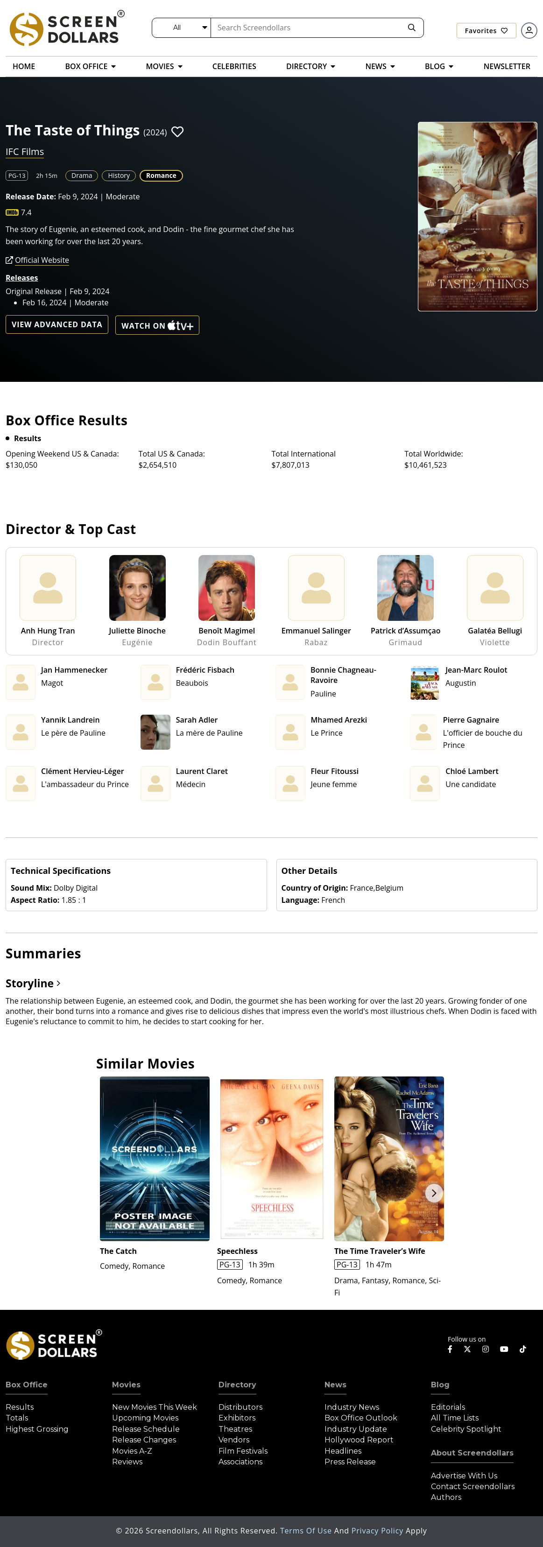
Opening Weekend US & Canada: (62, 454)
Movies (126, 1384)
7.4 (26, 212)
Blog (440, 1384)
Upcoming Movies (145, 1417)
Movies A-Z (132, 1451)
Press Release (350, 1461)
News (335, 1384)
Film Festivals (243, 1451)
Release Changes (144, 1439)
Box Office (27, 1384)
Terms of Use (307, 1531)
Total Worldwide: (433, 454)
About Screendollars (472, 1453)
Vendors (234, 1439)
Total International (304, 454)
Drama (81, 175)
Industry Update (355, 1429)
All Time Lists (455, 1417)
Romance (161, 175)
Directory (237, 1384)
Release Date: (31, 196)
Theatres (235, 1429)
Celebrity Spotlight (466, 1429)
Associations (240, 1461)
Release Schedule (146, 1429)
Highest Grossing (37, 1429)
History (119, 175)
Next (434, 1193)
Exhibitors (237, 1417)
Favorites (486, 30)
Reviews (127, 1461)
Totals (17, 1417)
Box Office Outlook (360, 1417)
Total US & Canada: (172, 454)
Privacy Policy (379, 1531)
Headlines (342, 1451)
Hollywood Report (359, 1439)
